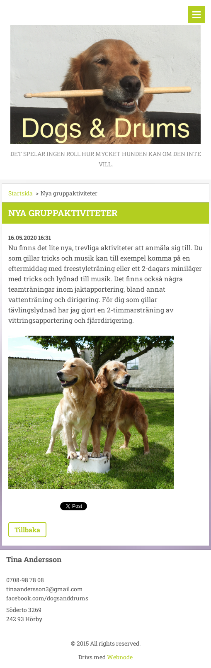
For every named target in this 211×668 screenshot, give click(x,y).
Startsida (20, 193)
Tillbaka (27, 529)
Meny (196, 14)
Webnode (120, 657)
